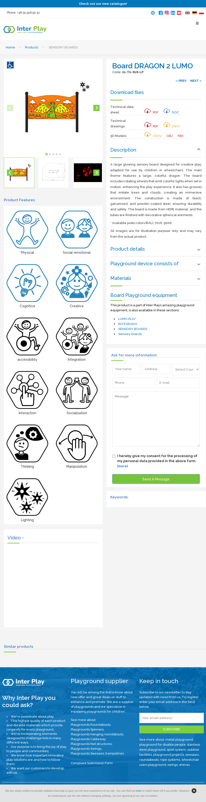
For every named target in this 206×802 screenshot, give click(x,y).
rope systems (170, 759)
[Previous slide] (10, 108)
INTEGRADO (127, 324)
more (138, 790)
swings (172, 765)
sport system (176, 749)
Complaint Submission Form (92, 763)
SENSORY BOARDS (132, 329)
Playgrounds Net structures (91, 744)
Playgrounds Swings (86, 748)
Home (10, 47)
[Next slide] (96, 108)
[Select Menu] (197, 25)
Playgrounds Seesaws (87, 753)
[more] (122, 466)
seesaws (192, 754)
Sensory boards (130, 334)
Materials (120, 278)
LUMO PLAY (127, 319)
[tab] (46, 154)
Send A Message (156, 479)
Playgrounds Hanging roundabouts (97, 734)
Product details (127, 249)
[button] (19, 172)
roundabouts (149, 759)
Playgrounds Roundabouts (91, 724)
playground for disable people (162, 744)
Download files (127, 92)
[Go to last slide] (10, 173)
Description (123, 150)
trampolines (115, 753)
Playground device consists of (144, 263)
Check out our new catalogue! (103, 4)
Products (31, 47)
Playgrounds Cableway (88, 739)
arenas (184, 765)
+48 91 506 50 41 (28, 12)
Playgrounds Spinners (87, 729)
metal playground (179, 739)
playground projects (168, 754)
